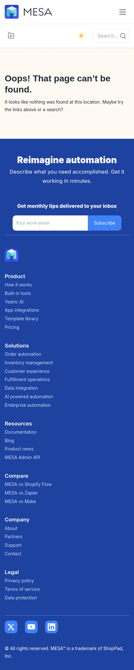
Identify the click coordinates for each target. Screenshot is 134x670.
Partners (13, 536)
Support (13, 545)
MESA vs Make (20, 501)
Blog (9, 440)
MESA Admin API (22, 457)
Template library (22, 318)
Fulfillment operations (27, 379)
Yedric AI (14, 301)
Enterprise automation (28, 405)
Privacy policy (19, 580)
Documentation (21, 432)
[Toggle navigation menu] (122, 12)
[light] (81, 35)
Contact (13, 553)
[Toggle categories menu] (11, 35)
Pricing (12, 327)
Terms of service (22, 589)
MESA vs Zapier (21, 492)
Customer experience (27, 371)
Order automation (23, 354)
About (11, 528)
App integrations (22, 310)
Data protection (21, 597)
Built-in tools (18, 293)
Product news (19, 448)
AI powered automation (29, 396)
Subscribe (104, 223)
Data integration (21, 388)
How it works (18, 284)
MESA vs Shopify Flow (28, 484)
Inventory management (29, 362)
